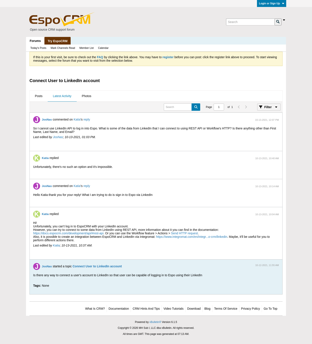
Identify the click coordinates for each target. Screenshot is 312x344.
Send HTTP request (184, 233)
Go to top (270, 308)
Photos (86, 96)
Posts (38, 96)
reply (86, 119)
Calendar (103, 48)
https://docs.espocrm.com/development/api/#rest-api (68, 233)
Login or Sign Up (271, 3)
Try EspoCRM (57, 41)
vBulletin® (155, 322)
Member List (86, 48)
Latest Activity (62, 96)
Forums (35, 41)
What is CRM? (95, 308)
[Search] (250, 21)
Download (194, 308)
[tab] (39, 96)
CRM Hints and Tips (146, 308)
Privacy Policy (250, 308)
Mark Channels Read (63, 48)
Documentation (119, 308)
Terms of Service (225, 308)
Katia (77, 119)
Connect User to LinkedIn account (97, 266)
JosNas (47, 119)
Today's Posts (38, 48)
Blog (207, 308)
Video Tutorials (174, 308)
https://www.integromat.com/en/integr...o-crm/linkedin (191, 236)
